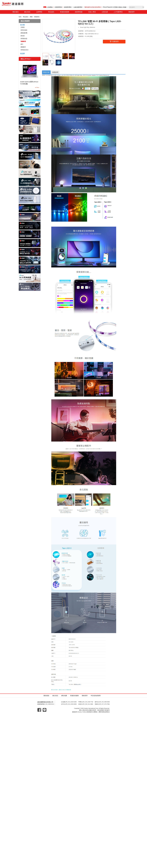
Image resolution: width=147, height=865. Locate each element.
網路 (31, 16)
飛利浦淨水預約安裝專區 (92, 7)
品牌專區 (39, 12)
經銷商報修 (78, 12)
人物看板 (48, 7)
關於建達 (16, 12)
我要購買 (114, 41)
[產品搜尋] (143, 7)
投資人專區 (92, 12)
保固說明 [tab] (56, 72)
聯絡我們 (131, 12)
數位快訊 (27, 12)
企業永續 (105, 12)
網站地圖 (64, 695)
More (37, 87)
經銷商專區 (68, 7)
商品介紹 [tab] (46, 72)
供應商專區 (58, 7)
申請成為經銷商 (96, 695)
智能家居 (36, 16)
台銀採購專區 (77, 7)
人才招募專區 (118, 12)
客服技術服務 (64, 12)
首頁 (20, 16)
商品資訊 (51, 12)
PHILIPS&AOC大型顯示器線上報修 (114, 7)
